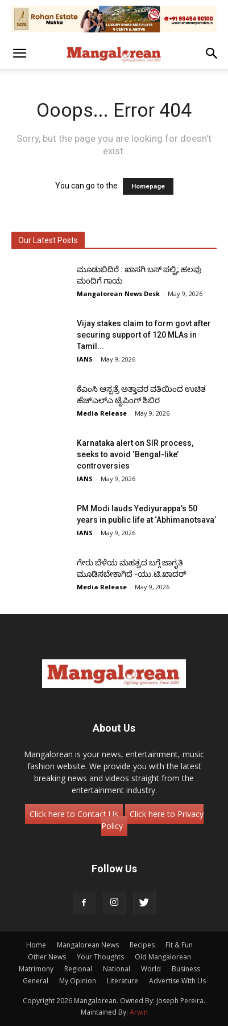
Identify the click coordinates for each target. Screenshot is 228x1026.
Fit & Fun (179, 945)
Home (36, 945)
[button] (19, 53)
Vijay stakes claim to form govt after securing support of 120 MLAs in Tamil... (144, 335)
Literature (122, 981)
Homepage (148, 186)
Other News (47, 957)
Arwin (139, 1012)
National (116, 969)
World (151, 969)
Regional (78, 969)
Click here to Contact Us (74, 814)
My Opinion (77, 981)
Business (186, 969)
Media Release (102, 413)
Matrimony (36, 969)
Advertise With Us (177, 981)
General (35, 981)
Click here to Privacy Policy (152, 820)
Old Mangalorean (163, 957)
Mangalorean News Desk (118, 293)
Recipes (142, 945)
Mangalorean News (88, 945)
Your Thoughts (100, 957)
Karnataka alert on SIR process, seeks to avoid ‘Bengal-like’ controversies (135, 454)
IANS (85, 359)
